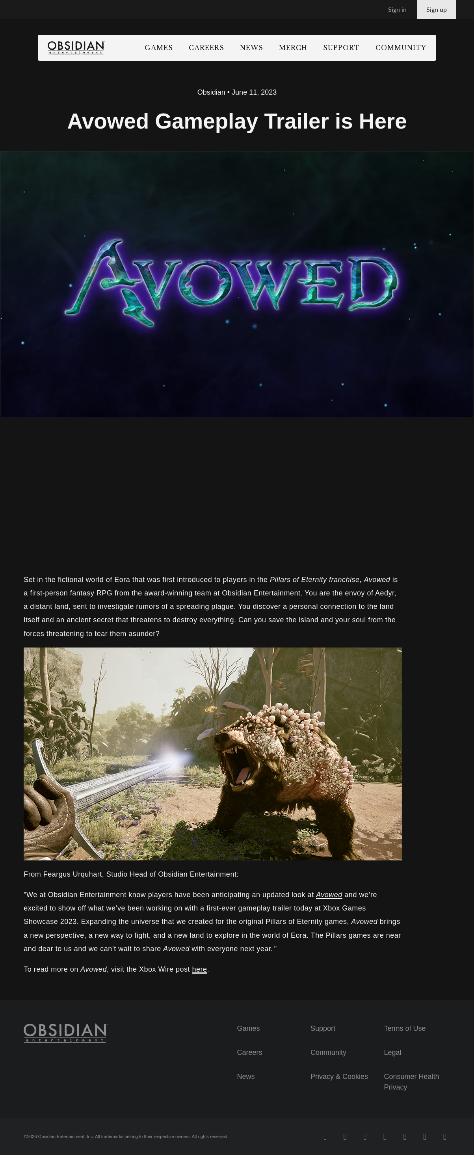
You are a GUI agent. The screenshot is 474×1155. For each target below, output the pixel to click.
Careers (230, 48)
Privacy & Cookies (339, 1076)
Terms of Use (405, 1028)
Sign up (436, 9)
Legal (392, 1052)
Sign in (397, 9)
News (275, 48)
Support (365, 48)
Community (425, 48)
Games (183, 48)
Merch (317, 48)
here (199, 969)
